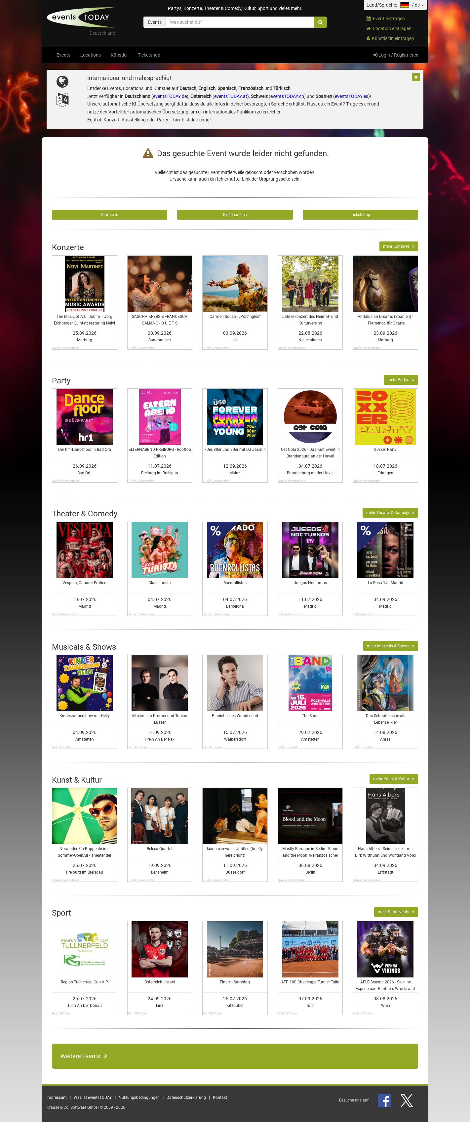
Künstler (119, 55)
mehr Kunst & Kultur (393, 779)
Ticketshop (149, 55)
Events (63, 55)
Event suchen (235, 214)
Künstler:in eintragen (390, 38)
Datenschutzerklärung (186, 1097)
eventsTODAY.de (170, 96)
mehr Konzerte (398, 246)
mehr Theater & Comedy (390, 512)
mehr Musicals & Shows (390, 646)
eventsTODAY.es (351, 96)
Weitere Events (83, 1056)
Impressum (57, 1097)
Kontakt (220, 1097)
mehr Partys (400, 379)
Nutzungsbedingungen (139, 1097)
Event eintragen (386, 18)
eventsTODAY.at (230, 96)
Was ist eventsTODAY (93, 1097)
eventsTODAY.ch (287, 96)
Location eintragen (389, 28)
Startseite (109, 214)
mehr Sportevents (396, 912)
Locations (90, 55)
